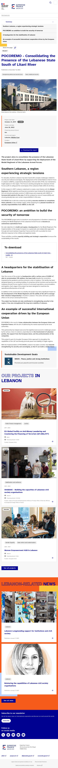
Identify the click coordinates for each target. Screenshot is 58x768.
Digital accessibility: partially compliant (25, 765)
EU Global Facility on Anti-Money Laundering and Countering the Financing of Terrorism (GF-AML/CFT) (26, 432)
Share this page (15, 48)
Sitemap (39, 765)
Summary (9, 22)
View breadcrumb (5, 15)
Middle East (15, 137)
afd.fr (3, 756)
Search (50, 2)
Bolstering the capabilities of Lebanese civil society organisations (26, 684)
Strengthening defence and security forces (13, 74)
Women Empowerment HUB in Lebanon (20, 550)
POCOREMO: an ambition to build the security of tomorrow (23, 30)
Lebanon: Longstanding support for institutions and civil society (28, 632)
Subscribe (6, 720)
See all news (8, 701)
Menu (55, 2)
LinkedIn (8, 735)
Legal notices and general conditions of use (21, 761)
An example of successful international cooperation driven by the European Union (28, 40)
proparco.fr (13, 756)
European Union (10, 142)
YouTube (18, 735)
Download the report (30, 150)
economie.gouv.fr (43, 756)
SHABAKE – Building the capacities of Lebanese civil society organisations (26, 491)
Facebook (13, 735)
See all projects (10, 568)
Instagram (23, 735)
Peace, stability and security (31, 74)
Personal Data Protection (41, 761)
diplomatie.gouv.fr (27, 756)
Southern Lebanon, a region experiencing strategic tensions (23, 26)
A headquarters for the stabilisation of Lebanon (19, 35)
